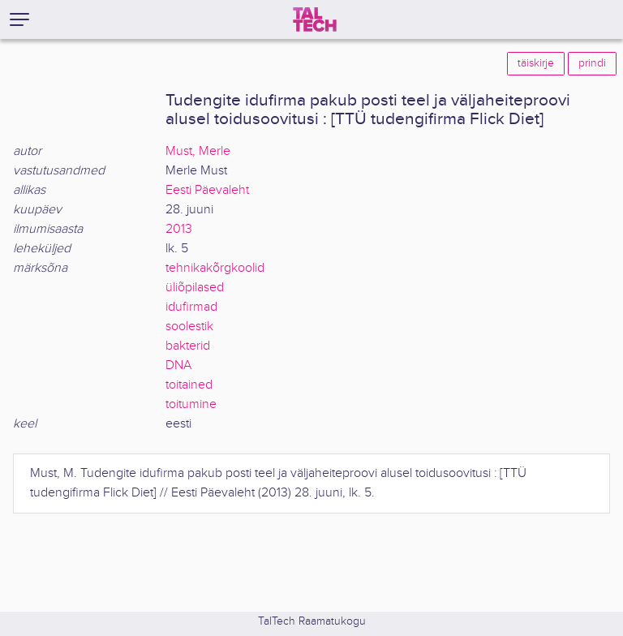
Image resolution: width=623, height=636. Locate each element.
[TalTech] (314, 19)
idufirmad (191, 307)
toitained (189, 385)
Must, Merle (197, 151)
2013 (178, 229)
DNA (178, 365)
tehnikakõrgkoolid (214, 268)
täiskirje (536, 63)
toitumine (191, 404)
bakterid (187, 346)
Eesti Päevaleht (207, 190)
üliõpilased (194, 287)
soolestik (189, 326)
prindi (592, 63)
